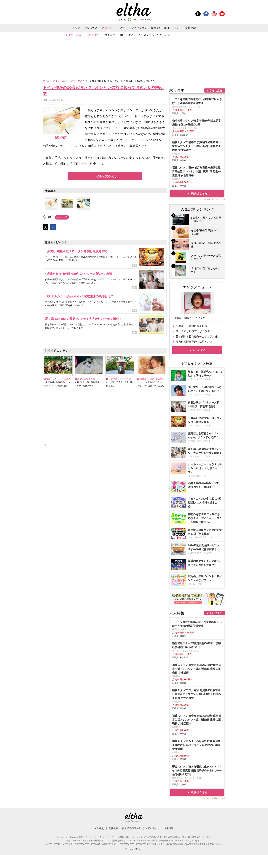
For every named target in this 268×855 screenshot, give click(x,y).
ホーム (46, 81)
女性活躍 (190, 27)
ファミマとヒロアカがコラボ (193, 331)
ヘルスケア (90, 27)
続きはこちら (199, 193)
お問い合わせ (152, 828)
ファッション (139, 27)
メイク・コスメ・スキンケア (82, 34)
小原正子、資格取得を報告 (191, 326)
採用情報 (168, 828)
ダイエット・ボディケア (119, 34)
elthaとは (100, 828)
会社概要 (113, 828)
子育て (177, 27)
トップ (76, 27)
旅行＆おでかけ (160, 27)
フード (123, 27)
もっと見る (199, 350)
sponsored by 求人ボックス (213, 199)
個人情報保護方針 (131, 828)
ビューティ (108, 27)
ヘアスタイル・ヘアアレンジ (155, 34)
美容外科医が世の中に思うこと (194, 341)
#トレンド (62, 217)
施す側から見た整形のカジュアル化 (197, 336)
